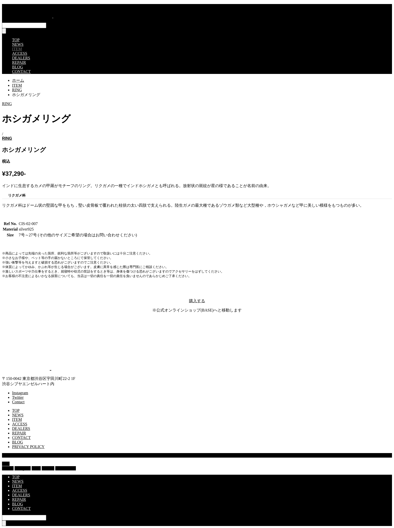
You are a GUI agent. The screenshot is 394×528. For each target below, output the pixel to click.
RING (7, 104)
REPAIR (19, 62)
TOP (16, 40)
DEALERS (21, 58)
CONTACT (21, 71)
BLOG (17, 67)
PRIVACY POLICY (28, 447)
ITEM (17, 49)
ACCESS (19, 53)
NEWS (17, 44)
